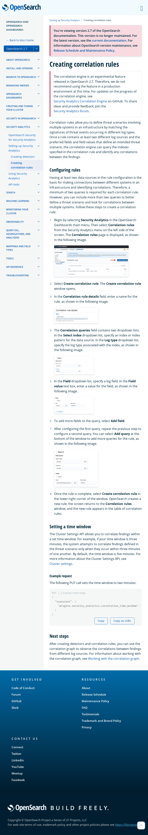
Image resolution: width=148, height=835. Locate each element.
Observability (15, 221)
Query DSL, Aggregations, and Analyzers (18, 234)
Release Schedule (94, 694)
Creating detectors (23, 156)
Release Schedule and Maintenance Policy (84, 50)
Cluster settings (61, 564)
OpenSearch (22, 8)
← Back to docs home (20, 40)
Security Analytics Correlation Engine (80, 101)
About (86, 688)
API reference (14, 267)
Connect (17, 747)
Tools (10, 258)
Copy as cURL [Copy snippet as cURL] (122, 621)
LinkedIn (18, 760)
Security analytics (18, 127)
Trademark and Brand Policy (101, 721)
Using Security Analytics (17, 176)
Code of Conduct (23, 688)
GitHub (16, 701)
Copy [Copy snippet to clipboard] (101, 621)
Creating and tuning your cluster (19, 107)
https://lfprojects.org (128, 825)
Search (10, 192)
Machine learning (17, 201)
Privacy (87, 727)
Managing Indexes (17, 85)
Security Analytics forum (71, 111)
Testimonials (90, 714)
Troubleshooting (17, 275)
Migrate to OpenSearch (21, 77)
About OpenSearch (18, 60)
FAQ (84, 707)
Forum (16, 694)
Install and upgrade (19, 68)
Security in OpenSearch (21, 118)
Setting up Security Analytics (20, 148)
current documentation (109, 40)
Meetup (17, 773)
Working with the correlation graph (113, 658)
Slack (15, 707)
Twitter (16, 754)
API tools (13, 184)
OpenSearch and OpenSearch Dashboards (17, 25)
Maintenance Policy (95, 701)
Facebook (18, 780)
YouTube (18, 767)
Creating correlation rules (22, 165)
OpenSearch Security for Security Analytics (22, 137)
